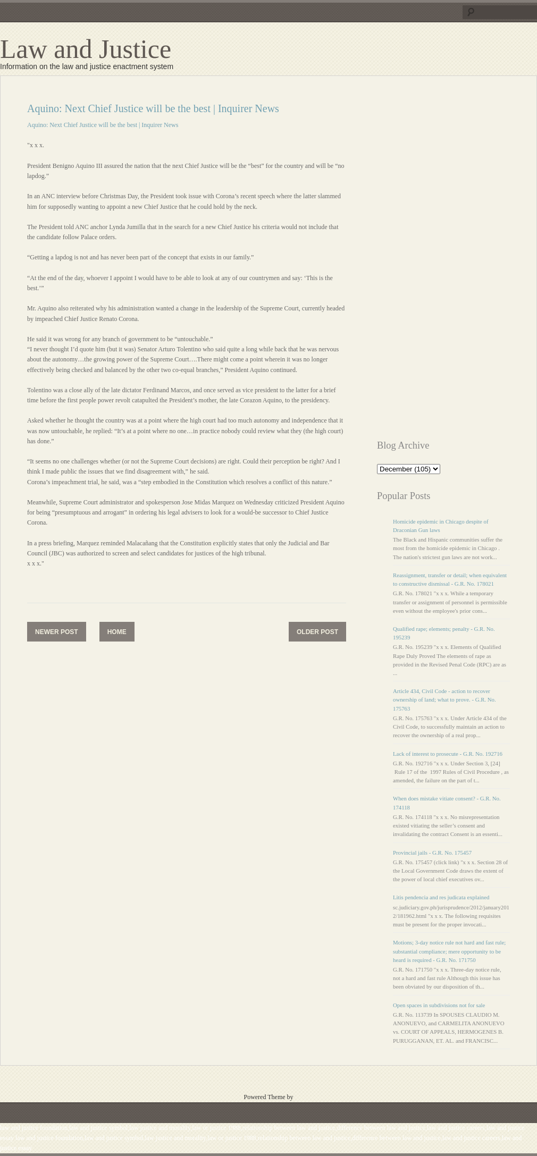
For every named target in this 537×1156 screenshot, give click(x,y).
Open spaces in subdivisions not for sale (439, 1005)
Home (117, 632)
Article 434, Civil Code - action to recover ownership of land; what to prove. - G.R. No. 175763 (444, 699)
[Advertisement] (425, 262)
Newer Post (56, 632)
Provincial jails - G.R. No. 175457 (432, 852)
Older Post (317, 632)
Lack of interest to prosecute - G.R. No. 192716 (447, 753)
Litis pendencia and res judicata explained (441, 897)
